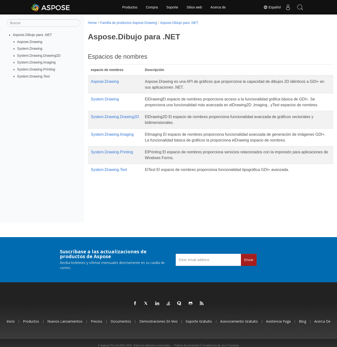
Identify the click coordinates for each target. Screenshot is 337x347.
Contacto (233, 345)
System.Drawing (29, 48)
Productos (129, 7)
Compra (152, 7)
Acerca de (218, 7)
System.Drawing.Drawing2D (39, 55)
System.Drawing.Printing (36, 69)
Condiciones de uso (214, 345)
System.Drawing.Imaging (36, 62)
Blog (302, 321)
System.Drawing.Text (33, 76)
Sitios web (194, 7)
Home (92, 23)
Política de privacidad (186, 345)
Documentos (121, 321)
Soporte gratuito (199, 321)
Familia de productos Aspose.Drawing (128, 23)
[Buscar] (43, 23)
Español (272, 7)
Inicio (11, 321)
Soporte (172, 7)
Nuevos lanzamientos (65, 321)
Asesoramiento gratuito (239, 321)
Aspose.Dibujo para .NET (32, 35)
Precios (96, 321)
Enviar (248, 259)
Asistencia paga (278, 321)
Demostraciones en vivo (158, 321)
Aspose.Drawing (29, 41)
